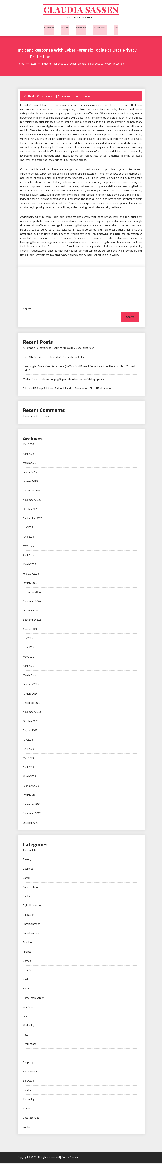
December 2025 (32, 492)
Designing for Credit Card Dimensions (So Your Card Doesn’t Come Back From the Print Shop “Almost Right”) (79, 369)
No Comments (83, 97)
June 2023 (28, 750)
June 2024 (28, 649)
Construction (30, 889)
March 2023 (29, 778)
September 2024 (32, 621)
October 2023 (30, 723)
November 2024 (32, 603)
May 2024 (28, 658)
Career (26, 879)
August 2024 (30, 630)
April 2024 (28, 667)
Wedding (28, 1128)
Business (50, 28)
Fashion (27, 944)
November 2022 (32, 815)
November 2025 (32, 501)
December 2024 (32, 593)
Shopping (81, 28)
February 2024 (31, 686)
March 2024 (29, 676)
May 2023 (28, 760)
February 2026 (31, 473)
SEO (25, 1054)
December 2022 (32, 806)
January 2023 (30, 796)
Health (65, 28)
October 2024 (30, 612)
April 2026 (28, 455)
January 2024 (30, 695)
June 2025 (28, 538)
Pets (25, 1036)
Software (28, 1082)
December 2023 (32, 704)
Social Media (30, 1073)
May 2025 (28, 547)
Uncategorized (31, 1119)
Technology (99, 28)
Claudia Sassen (81, 10)
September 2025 (32, 520)
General (27, 971)
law (115, 28)
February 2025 (31, 575)
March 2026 (29, 464)
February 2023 (31, 787)
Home (26, 990)
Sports (27, 1091)
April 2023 (28, 769)
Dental (26, 898)
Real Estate (29, 1045)
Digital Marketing (32, 907)
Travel (26, 1110)
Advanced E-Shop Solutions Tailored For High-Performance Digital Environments (68, 390)
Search (27, 310)
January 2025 (30, 584)
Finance (27, 953)
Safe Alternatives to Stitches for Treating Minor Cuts (53, 358)
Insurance (28, 1008)
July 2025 (28, 529)
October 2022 (30, 824)
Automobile (29, 852)
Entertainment (31, 935)
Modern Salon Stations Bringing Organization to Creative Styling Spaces (63, 380)
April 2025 (28, 556)
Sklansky (31, 97)
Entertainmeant (32, 925)
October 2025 (30, 510)
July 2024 (28, 640)
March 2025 (29, 566)
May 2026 (28, 446)
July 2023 (28, 741)
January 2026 (30, 483)
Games (27, 962)
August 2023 (30, 732)
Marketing (28, 1027)
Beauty (27, 861)
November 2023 (32, 713)
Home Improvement (34, 999)
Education (28, 916)
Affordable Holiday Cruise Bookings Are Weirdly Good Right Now (58, 349)
